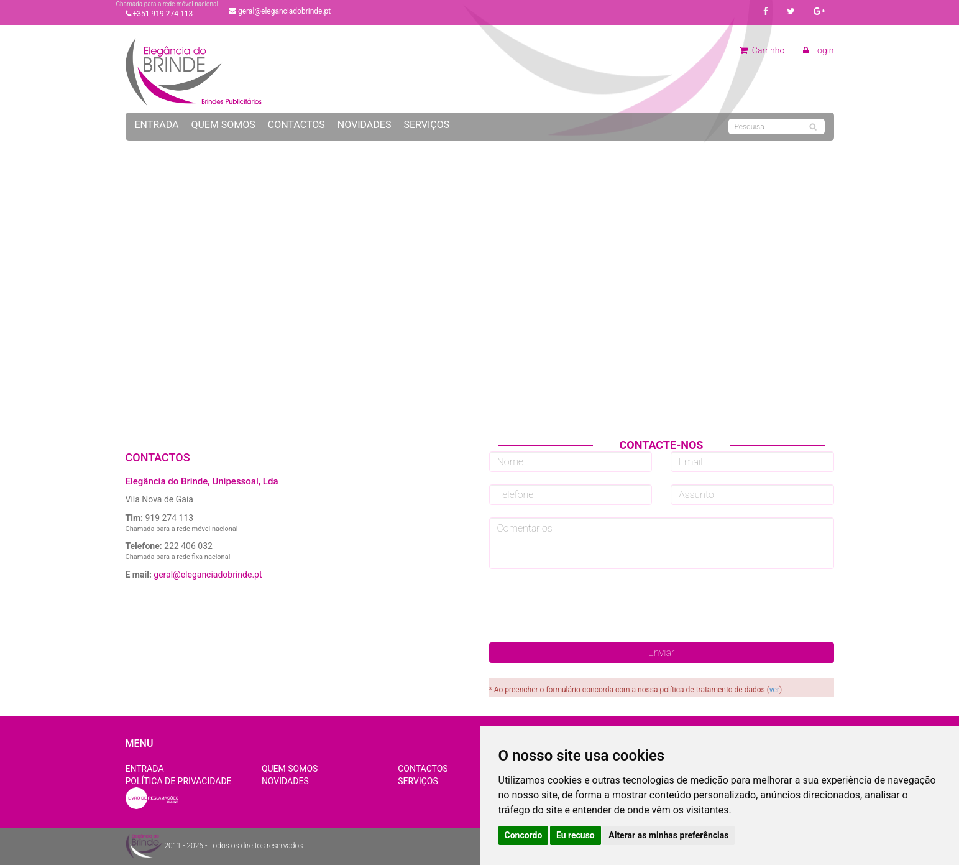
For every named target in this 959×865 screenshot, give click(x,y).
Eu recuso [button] (575, 835)
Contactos (296, 125)
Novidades (364, 125)
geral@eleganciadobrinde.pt (280, 11)
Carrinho (762, 50)
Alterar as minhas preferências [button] (668, 835)
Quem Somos (223, 125)
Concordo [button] (524, 835)
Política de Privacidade (179, 781)
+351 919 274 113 (159, 13)
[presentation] (661, 605)
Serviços (426, 125)
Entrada (157, 125)
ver (774, 689)
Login (818, 50)
